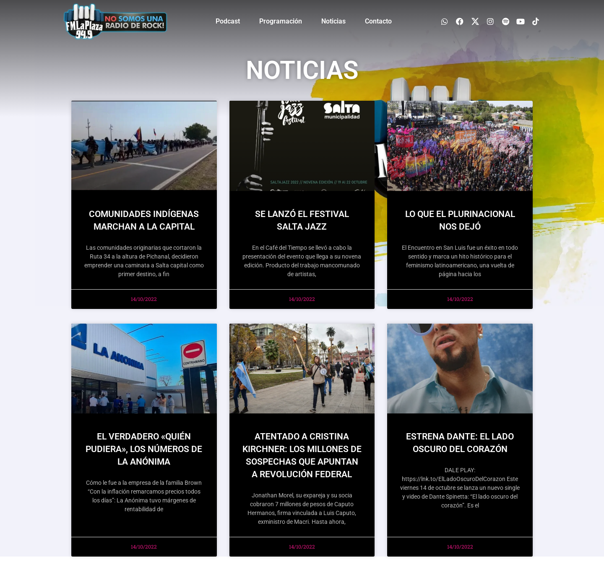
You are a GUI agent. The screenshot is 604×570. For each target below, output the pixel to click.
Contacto (378, 21)
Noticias (333, 21)
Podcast (228, 21)
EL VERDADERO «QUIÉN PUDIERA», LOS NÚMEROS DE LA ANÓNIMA (144, 449)
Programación (280, 21)
